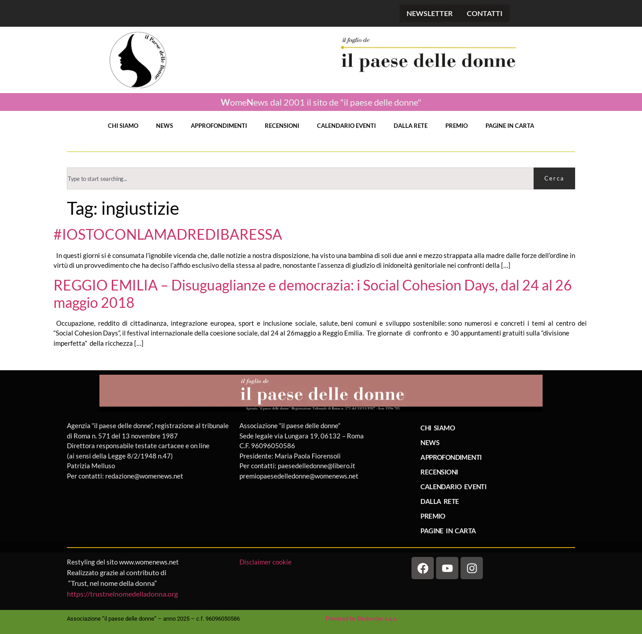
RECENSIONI (282, 125)
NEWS (164, 125)
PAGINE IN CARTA (510, 125)
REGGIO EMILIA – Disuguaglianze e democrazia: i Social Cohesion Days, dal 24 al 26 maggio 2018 (313, 294)
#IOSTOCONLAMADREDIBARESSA (168, 234)
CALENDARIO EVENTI (346, 125)
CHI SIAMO (123, 125)
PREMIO (456, 125)
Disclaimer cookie (266, 562)
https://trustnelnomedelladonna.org (122, 593)
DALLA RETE (411, 125)
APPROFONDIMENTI (219, 125)
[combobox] (300, 178)
